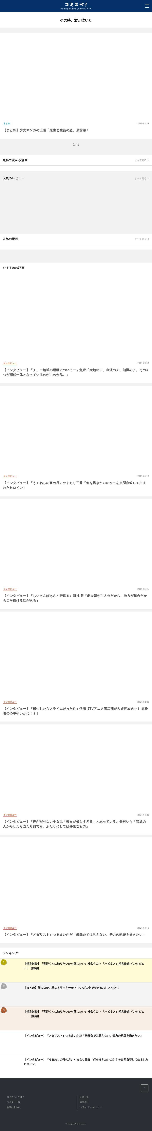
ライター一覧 (13, 1102)
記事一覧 (84, 1097)
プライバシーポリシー (91, 1107)
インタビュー (9, 363)
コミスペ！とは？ (15, 1097)
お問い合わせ (13, 1107)
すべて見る (140, 160)
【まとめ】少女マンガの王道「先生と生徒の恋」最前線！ (46, 130)
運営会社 (84, 1102)
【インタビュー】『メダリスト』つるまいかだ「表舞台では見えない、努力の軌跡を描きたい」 (74, 934)
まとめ (6, 123)
